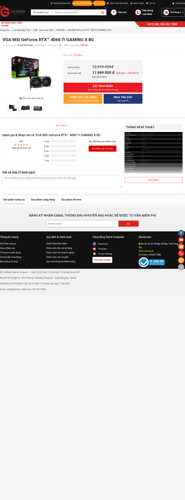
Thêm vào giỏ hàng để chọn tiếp (83, 98)
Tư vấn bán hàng (82, 3)
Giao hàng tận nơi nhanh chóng (103, 87)
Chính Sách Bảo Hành (56, 243)
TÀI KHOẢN (178, 3)
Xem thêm (62, 125)
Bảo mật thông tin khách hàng (60, 261)
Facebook (100, 244)
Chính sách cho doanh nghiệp (60, 252)
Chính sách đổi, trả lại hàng (59, 248)
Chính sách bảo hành (117, 3)
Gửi (128, 224)
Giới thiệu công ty (8, 243)
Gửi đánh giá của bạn (102, 148)
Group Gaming (102, 254)
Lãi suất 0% (123, 98)
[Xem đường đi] (146, 251)
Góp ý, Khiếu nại (7, 248)
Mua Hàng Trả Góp (9, 261)
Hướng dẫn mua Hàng (10, 257)
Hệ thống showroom (61, 3)
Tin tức (150, 3)
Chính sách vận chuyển (57, 257)
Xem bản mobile (102, 260)
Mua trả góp (137, 3)
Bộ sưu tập (99, 3)
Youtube (99, 249)
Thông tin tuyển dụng (10, 252)
